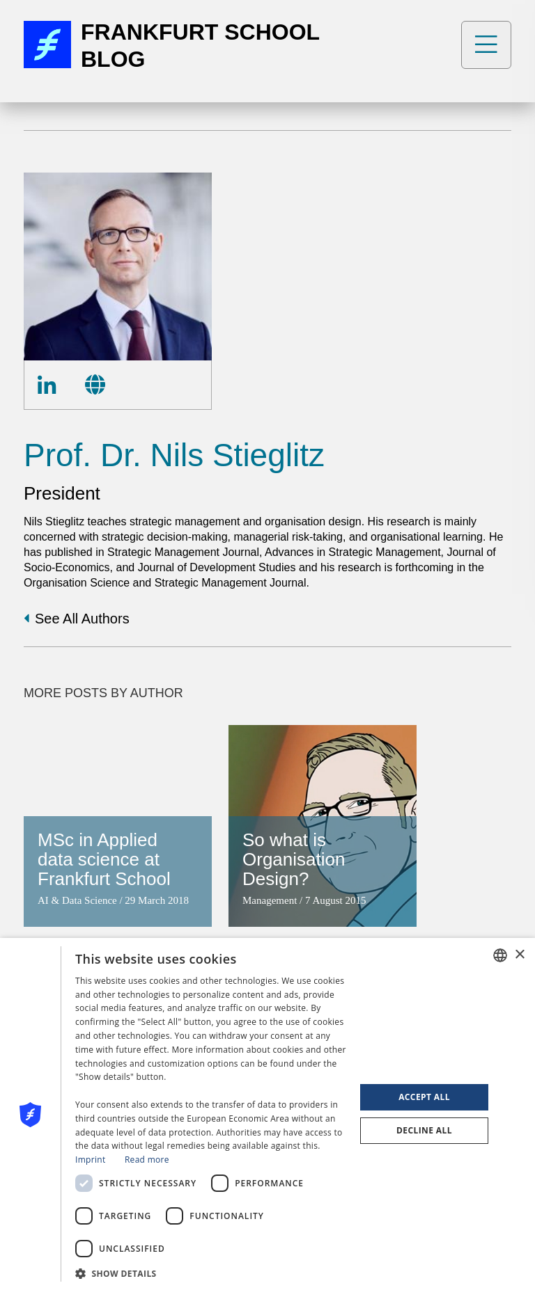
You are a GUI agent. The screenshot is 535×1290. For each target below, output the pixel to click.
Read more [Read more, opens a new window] (147, 1159)
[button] (211, 1272)
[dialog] (267, 1114)
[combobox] (500, 955)
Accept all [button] (424, 1097)
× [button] (519, 955)
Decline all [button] (424, 1130)
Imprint (90, 1159)
